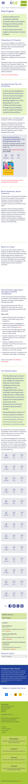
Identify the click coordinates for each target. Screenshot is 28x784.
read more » (8, 631)
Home (2, 8)
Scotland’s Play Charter (10, 669)
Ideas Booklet (20, 150)
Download (6, 158)
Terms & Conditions (6, 728)
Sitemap (4, 727)
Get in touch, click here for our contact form (14, 750)
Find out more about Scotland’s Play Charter (14, 758)
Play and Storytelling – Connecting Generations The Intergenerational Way (13, 139)
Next (25, 695)
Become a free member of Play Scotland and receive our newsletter (14, 740)
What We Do (13, 8)
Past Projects (6, 618)
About (7, 8)
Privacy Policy (5, 730)
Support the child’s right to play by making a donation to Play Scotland (14, 767)
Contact (23, 5)
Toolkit (14, 150)
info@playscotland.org (7, 714)
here (20, 327)
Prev (2, 695)
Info (18, 158)
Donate (24, 2)
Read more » (4, 681)
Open (12, 158)
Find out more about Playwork (9, 75)
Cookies (4, 732)
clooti (19, 781)
